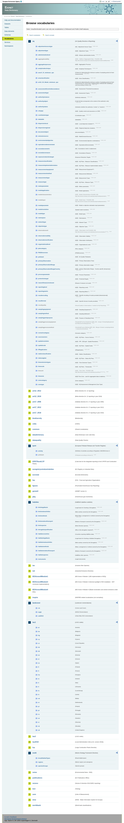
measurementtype (44, 178)
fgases (35, 486)
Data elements (9, 31)
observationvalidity (44, 236)
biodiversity (37, 418)
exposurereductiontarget (46, 157)
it (38, 683)
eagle (40, 612)
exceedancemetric (44, 149)
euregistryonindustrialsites (43, 469)
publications (37, 778)
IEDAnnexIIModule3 (40, 582)
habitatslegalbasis (44, 538)
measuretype (42, 182)
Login (103, 1)
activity (40, 451)
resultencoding (43, 295)
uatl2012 (40, 616)
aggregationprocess (44, 64)
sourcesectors (42, 337)
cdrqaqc (40, 111)
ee (39, 655)
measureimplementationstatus (47, 165)
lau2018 (35, 742)
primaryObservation (44, 261)
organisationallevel (44, 244)
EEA (13, 1)
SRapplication (42, 349)
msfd (34, 753)
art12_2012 (36, 391)
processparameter (44, 274)
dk (39, 651)
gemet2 (35, 491)
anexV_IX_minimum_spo (46, 72)
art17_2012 (36, 407)
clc (39, 608)
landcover (36, 603)
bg (39, 635)
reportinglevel (42, 287)
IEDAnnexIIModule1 (40, 576)
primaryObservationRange (46, 264)
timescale (41, 366)
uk (39, 730)
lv (38, 694)
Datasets (7, 24)
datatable (41, 119)
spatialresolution (43, 341)
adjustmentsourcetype (45, 46)
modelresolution (43, 209)
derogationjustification (45, 529)
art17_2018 (36, 413)
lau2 (34, 736)
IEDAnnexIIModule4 (40, 589)
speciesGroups (43, 766)
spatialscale (42, 345)
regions (40, 762)
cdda (34, 424)
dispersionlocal (43, 123)
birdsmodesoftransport (45, 521)
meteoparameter (43, 186)
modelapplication (43, 190)
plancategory (42, 248)
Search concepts (49, 35)
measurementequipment (46, 169)
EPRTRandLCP (38, 461)
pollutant (41, 257)
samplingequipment (44, 309)
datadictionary (38, 435)
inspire (35, 597)
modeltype (41, 213)
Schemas (7, 35)
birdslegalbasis (43, 507)
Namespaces (8, 46)
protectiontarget (43, 278)
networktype (42, 222)
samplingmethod (43, 313)
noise (34, 772)
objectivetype (42, 226)
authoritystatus (43, 106)
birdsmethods (42, 516)
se (39, 718)
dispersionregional (44, 128)
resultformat (42, 301)
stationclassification (44, 354)
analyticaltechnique (44, 68)
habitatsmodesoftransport (46, 550)
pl (38, 706)
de (39, 647)
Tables (6, 27)
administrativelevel (44, 55)
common (35, 429)
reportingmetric (43, 291)
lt (38, 686)
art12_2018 (36, 396)
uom (34, 794)
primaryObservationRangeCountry (49, 269)
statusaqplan (42, 358)
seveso (35, 783)
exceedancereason (44, 152)
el (38, 659)
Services (7, 42)
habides (35, 502)
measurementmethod (45, 173)
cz (39, 643)
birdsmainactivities (44, 511)
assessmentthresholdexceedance (48, 89)
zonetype (41, 384)
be (39, 631)
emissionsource (43, 136)
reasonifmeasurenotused (46, 283)
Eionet (12, 16)
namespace (41, 218)
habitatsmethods (43, 546)
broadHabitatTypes (44, 758)
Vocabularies (9, 38)
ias (33, 565)
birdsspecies (42, 525)
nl (38, 702)
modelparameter (43, 205)
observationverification (45, 240)
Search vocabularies (34, 35)
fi (38, 667)
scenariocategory (43, 333)
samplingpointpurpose (45, 318)
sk (39, 726)
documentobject (43, 132)
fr (38, 671)
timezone (41, 376)
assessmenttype (43, 93)
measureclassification (45, 161)
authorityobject (43, 101)
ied (33, 571)
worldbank (36, 805)
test (33, 789)
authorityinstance (43, 97)
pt (38, 710)
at (38, 627)
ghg (33, 497)
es (39, 663)
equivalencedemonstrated (46, 144)
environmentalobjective (45, 140)
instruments (42, 559)
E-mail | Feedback (10, 817)
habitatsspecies (43, 555)
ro (39, 714)
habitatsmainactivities (45, 542)
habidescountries (43, 534)
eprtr (34, 446)
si (38, 722)
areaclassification (43, 78)
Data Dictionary (20, 16)
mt (39, 698)
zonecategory (42, 380)
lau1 (34, 622)
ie (38, 679)
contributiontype (43, 115)
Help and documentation (12, 20)
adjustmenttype (43, 50)
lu (38, 690)
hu (39, 675)
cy (39, 639)
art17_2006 (36, 402)
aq (33, 41)
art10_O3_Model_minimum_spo (48, 82)
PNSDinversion (43, 252)
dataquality (36, 440)
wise (34, 800)
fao (33, 480)
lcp (33, 747)
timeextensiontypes (44, 362)
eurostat (35, 475)
